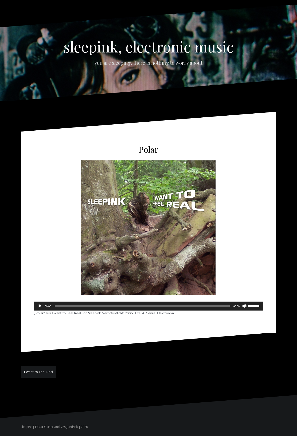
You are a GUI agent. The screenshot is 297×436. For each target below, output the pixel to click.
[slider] (142, 306)
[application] (148, 306)
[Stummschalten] (244, 306)
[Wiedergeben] (40, 306)
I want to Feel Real (38, 371)
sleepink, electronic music (148, 46)
